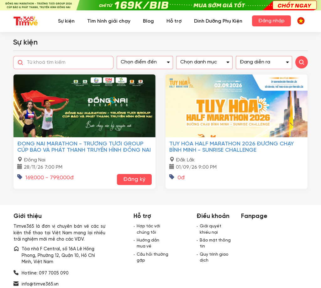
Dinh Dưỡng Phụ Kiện (218, 21)
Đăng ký (134, 179)
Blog (148, 21)
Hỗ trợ (174, 21)
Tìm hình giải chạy (108, 21)
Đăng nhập (271, 21)
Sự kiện (66, 21)
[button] (301, 20)
